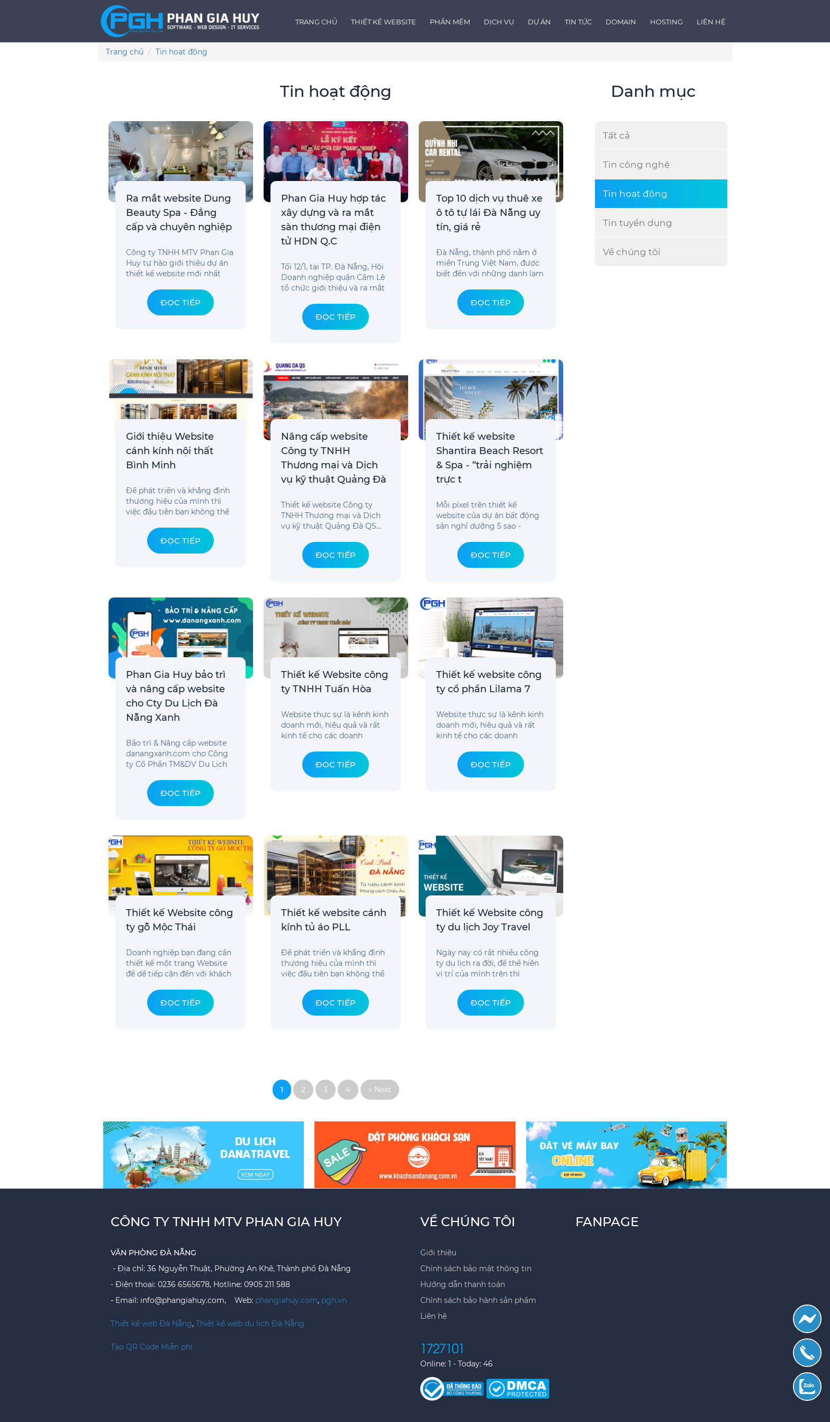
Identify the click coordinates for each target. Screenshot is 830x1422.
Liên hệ (711, 21)
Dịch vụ (499, 21)
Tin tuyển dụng (637, 223)
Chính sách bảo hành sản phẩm (478, 1300)
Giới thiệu (438, 1252)
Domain (621, 21)
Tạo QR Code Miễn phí (152, 1347)
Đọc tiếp (180, 302)
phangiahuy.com (286, 1300)
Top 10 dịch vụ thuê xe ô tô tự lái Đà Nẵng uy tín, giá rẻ (489, 213)
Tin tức (578, 21)
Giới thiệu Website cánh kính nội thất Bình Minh (170, 451)
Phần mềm (450, 21)
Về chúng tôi (632, 252)
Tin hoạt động (635, 193)
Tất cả (616, 135)
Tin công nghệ (636, 164)
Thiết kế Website (383, 21)
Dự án (539, 21)
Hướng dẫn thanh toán (462, 1284)
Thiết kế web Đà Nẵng (151, 1323)
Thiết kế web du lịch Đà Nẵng (250, 1323)
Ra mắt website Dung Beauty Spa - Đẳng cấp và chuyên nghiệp (179, 213)
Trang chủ (316, 21)
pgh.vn (334, 1300)
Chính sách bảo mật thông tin (475, 1268)
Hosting (666, 21)
